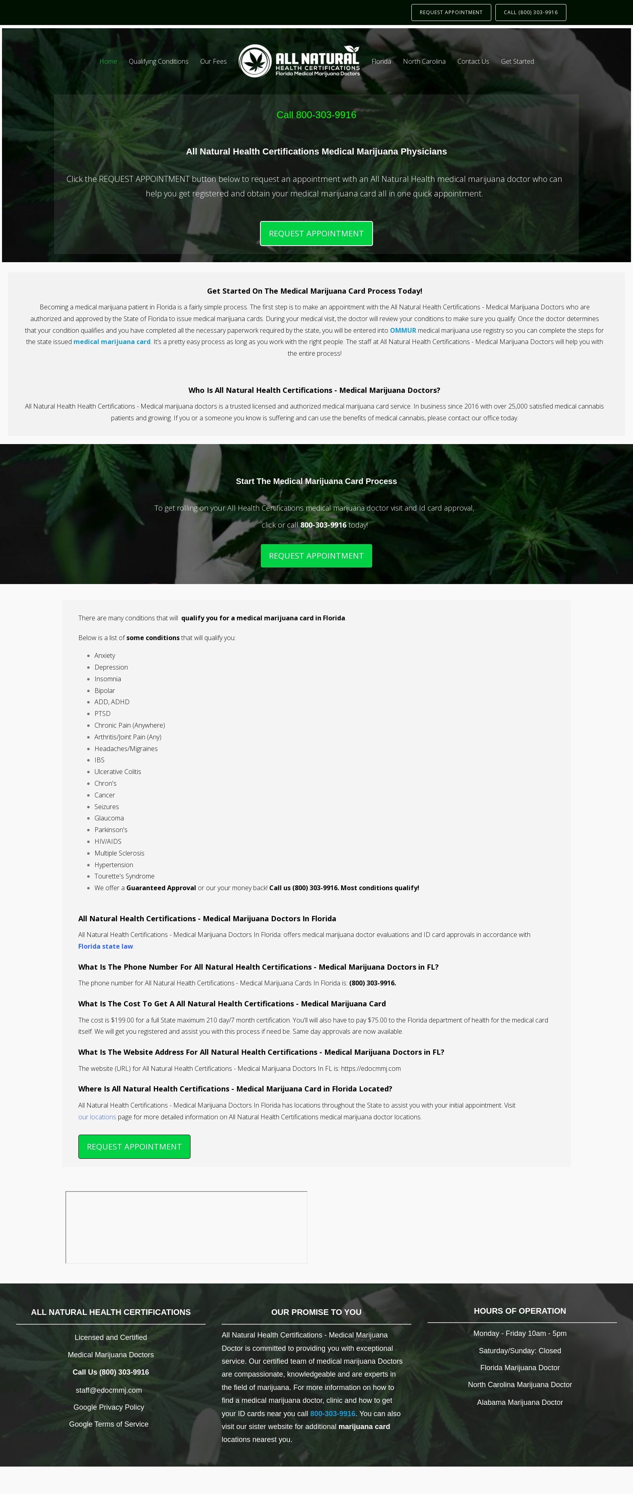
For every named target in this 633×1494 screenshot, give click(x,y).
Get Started (517, 61)
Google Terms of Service (109, 1424)
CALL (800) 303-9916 (531, 12)
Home (108, 61)
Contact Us (473, 61)
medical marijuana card (112, 341)
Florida (381, 61)
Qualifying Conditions (159, 61)
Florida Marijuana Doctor (520, 1368)
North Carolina (424, 61)
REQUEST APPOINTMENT (451, 12)
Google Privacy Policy (108, 1407)
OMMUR (403, 330)
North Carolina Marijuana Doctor (520, 1385)
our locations (97, 1116)
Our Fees (213, 61)
